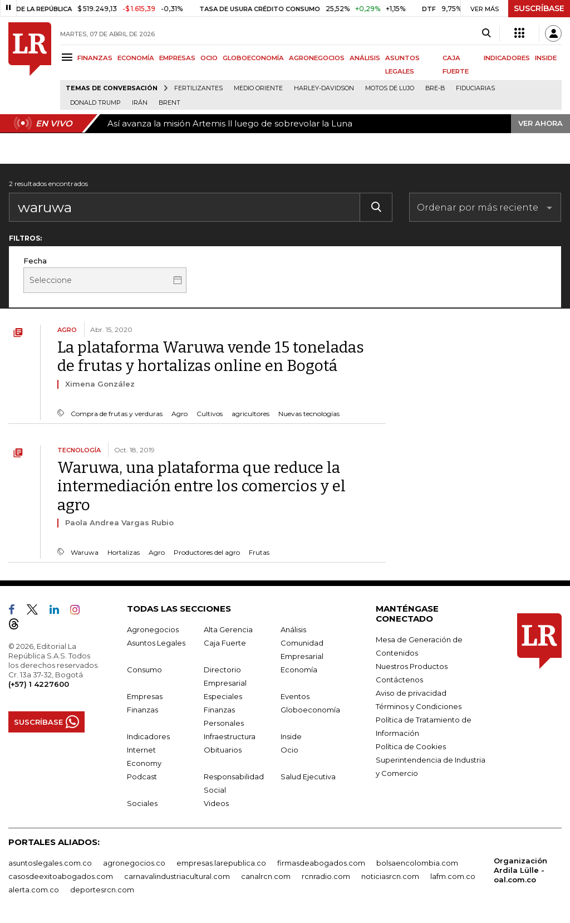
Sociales (142, 803)
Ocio (289, 749)
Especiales (223, 696)
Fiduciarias (475, 88)
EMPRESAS (177, 58)
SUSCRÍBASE (539, 8)
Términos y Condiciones (418, 706)
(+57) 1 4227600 (38, 684)
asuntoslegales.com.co (50, 862)
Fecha (35, 260)
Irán (140, 102)
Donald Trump (95, 102)
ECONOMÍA (135, 58)
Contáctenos (399, 679)
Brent (169, 102)
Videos (216, 803)
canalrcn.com (266, 876)
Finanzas (142, 709)
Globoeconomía (310, 709)
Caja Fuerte (225, 642)
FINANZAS (94, 58)
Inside (291, 736)
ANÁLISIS (365, 58)
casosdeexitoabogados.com (60, 876)
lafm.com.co (452, 876)
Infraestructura (229, 736)
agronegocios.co (134, 862)
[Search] (486, 33)
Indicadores (148, 736)
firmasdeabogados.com (321, 862)
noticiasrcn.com (390, 876)
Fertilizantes (198, 88)
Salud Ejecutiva (308, 776)
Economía (299, 669)
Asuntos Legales (156, 642)
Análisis (293, 629)
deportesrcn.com (102, 889)
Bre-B (435, 88)
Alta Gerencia (228, 629)
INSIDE (546, 58)
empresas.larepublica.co (221, 862)
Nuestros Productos (412, 666)
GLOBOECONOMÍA (253, 58)
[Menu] (68, 57)
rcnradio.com (326, 876)
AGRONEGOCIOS (317, 58)
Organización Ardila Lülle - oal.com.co (520, 870)
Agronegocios (153, 629)
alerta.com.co (33, 889)
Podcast (142, 776)
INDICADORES (507, 58)
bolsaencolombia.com (417, 862)
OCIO (209, 58)
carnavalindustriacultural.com (177, 876)
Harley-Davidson (324, 88)
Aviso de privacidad (411, 692)
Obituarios (223, 749)
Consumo (144, 669)
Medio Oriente (258, 88)
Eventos (295, 696)
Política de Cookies (411, 746)
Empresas (145, 696)
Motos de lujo (389, 88)
